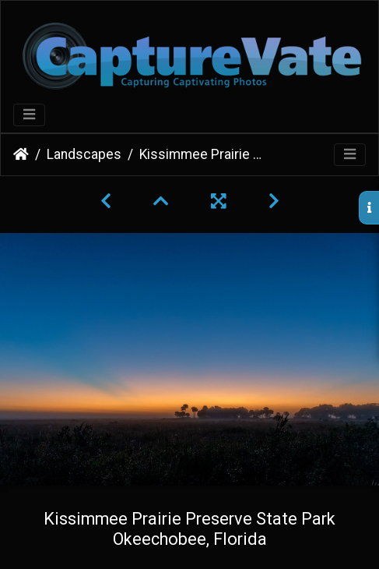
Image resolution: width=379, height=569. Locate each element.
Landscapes (84, 154)
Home (21, 154)
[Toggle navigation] (29, 115)
